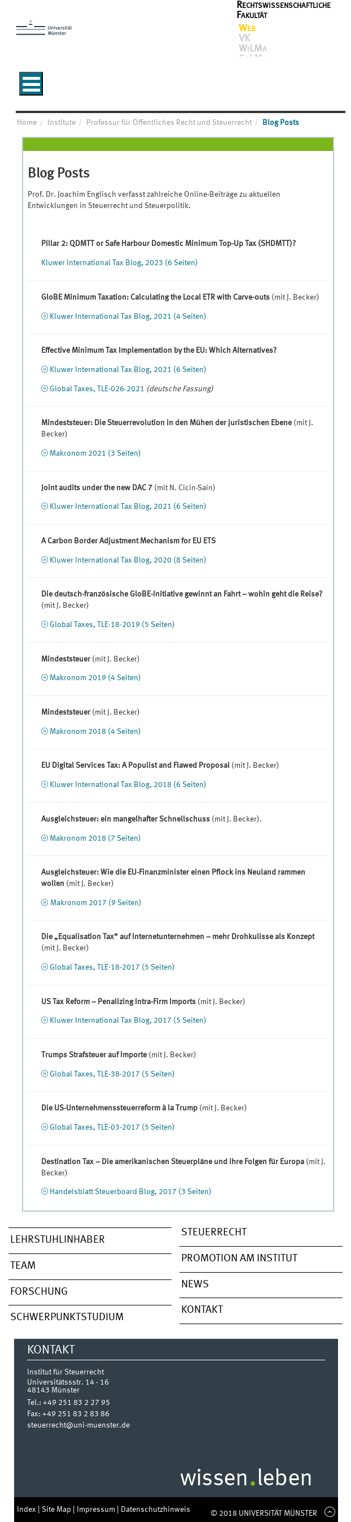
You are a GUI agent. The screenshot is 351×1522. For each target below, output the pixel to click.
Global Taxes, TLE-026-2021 (97, 389)
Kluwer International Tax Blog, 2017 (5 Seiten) (128, 1020)
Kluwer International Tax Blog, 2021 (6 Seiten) (128, 370)
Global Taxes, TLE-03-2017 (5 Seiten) (112, 1127)
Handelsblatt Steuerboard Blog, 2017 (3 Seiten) (131, 1192)
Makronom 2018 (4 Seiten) (95, 732)
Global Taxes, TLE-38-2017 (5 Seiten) (112, 1074)
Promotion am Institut (239, 1258)
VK (244, 38)
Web (247, 28)
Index (27, 1510)
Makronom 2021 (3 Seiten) (95, 453)
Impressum (97, 1510)
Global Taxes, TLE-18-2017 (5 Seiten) (112, 967)
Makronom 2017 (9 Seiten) (96, 903)
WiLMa (252, 49)
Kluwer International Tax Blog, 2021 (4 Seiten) (128, 317)
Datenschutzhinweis (155, 1510)
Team (23, 1266)
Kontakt (202, 1310)
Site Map (57, 1510)
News (195, 1284)
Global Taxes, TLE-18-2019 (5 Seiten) (112, 625)
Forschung (39, 1292)
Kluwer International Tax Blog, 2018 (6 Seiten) (128, 785)
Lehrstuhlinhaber (57, 1240)
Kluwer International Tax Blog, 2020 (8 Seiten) (128, 560)
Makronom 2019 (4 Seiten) (95, 678)
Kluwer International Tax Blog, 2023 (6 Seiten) (119, 263)
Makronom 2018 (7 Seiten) (95, 838)
